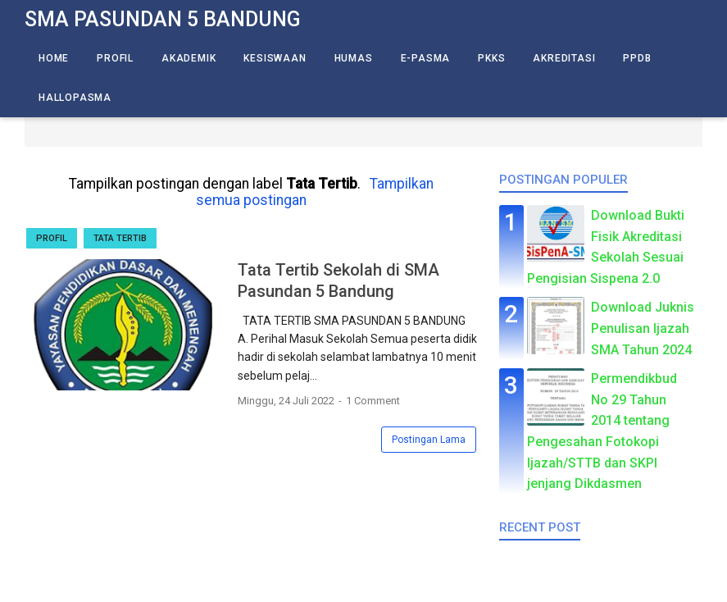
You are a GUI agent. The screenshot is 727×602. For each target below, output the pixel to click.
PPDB (637, 58)
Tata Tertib (120, 238)
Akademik (188, 58)
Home (54, 58)
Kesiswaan (274, 58)
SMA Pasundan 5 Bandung (163, 19)
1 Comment (373, 400)
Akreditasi (564, 58)
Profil (115, 58)
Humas (353, 58)
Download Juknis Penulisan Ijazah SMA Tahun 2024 (642, 328)
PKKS (491, 58)
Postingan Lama (429, 439)
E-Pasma (426, 58)
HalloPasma (75, 97)
